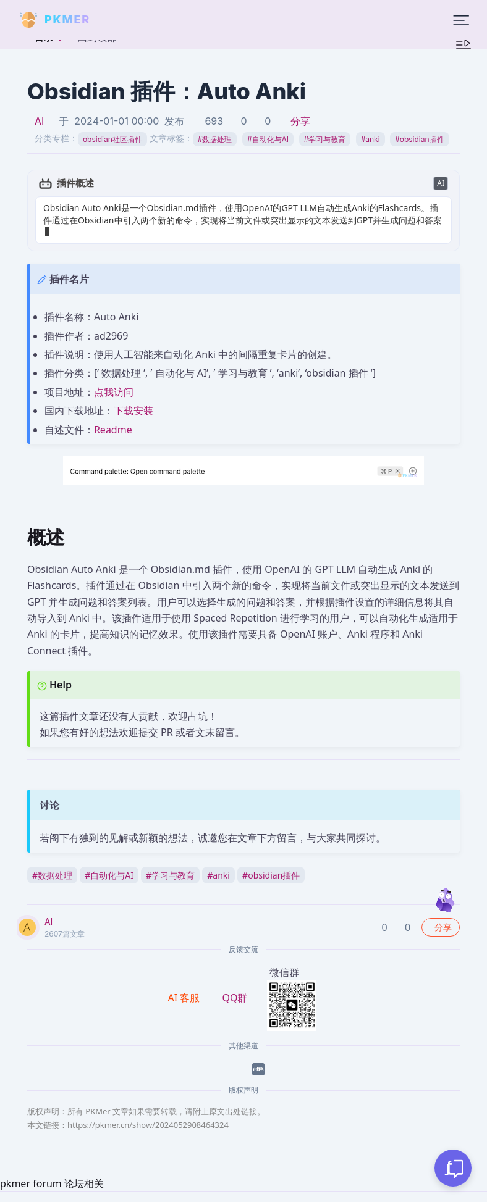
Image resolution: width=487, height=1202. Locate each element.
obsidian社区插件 (112, 139)
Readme (113, 417)
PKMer (143, 1195)
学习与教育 (325, 139)
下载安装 (133, 399)
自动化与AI (268, 139)
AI (39, 121)
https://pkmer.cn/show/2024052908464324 (148, 1112)
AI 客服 (185, 985)
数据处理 (215, 139)
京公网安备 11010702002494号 (414, 1196)
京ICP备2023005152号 (298, 1195)
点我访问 (113, 379)
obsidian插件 (419, 139)
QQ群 (234, 985)
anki (370, 139)
